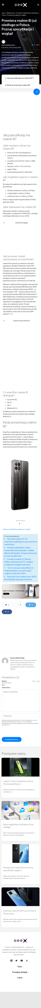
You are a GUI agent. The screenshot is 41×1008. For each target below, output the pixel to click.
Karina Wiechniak (8, 45)
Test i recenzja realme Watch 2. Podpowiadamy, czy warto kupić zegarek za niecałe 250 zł (19, 570)
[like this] (37, 45)
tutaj (8, 724)
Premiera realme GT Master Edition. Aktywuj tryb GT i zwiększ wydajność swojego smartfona (18, 562)
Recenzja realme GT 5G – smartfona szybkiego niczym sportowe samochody (20, 541)
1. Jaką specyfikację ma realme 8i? (18, 78)
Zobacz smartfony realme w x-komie (16, 529)
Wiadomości (11, 13)
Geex (3, 13)
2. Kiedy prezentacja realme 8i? (17, 85)
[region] (20, 113)
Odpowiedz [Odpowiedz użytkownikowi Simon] (6, 687)
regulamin (34, 720)
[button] (19, 523)
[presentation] (18, 731)
